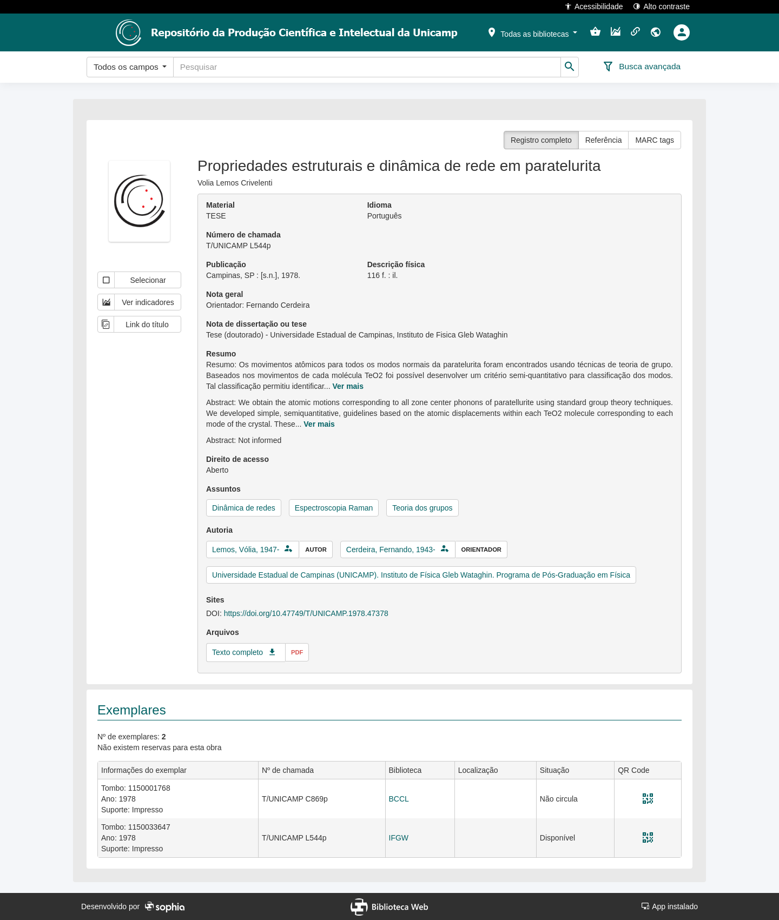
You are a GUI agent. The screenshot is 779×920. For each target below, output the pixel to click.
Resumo (221, 353)
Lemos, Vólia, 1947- (246, 549)
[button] (531, 32)
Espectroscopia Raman (334, 508)
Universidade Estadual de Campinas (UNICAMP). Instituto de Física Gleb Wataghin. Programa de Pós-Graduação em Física (421, 575)
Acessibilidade (593, 6)
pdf (297, 652)
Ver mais (348, 386)
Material (220, 205)
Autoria (219, 530)
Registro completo (541, 140)
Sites (215, 599)
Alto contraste (661, 6)
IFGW (399, 837)
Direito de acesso (237, 459)
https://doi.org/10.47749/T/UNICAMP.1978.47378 (306, 613)
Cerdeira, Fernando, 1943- (390, 549)
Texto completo (237, 652)
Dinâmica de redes (243, 508)
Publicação (226, 264)
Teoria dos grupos (422, 508)
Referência (603, 140)
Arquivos (222, 632)
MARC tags (654, 140)
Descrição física (396, 264)
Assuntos (223, 489)
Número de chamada (243, 234)
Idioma (379, 205)
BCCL (399, 799)
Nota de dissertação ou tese (256, 324)
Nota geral (224, 294)
